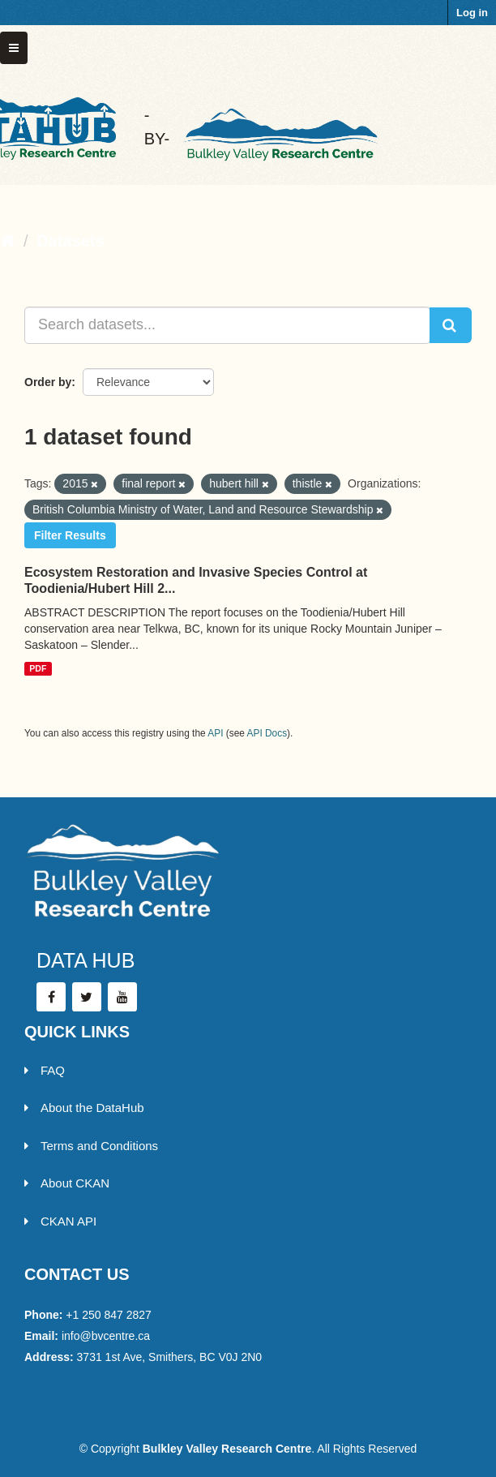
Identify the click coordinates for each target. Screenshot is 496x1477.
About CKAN (66, 1183)
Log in (472, 12)
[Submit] (451, 325)
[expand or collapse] (14, 48)
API (215, 733)
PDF (37, 668)
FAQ (44, 1070)
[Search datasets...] (227, 325)
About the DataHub (84, 1107)
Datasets (70, 241)
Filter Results (70, 535)
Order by (47, 382)
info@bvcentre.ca (106, 1335)
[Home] (7, 241)
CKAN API (60, 1221)
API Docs (267, 733)
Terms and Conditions (91, 1146)
